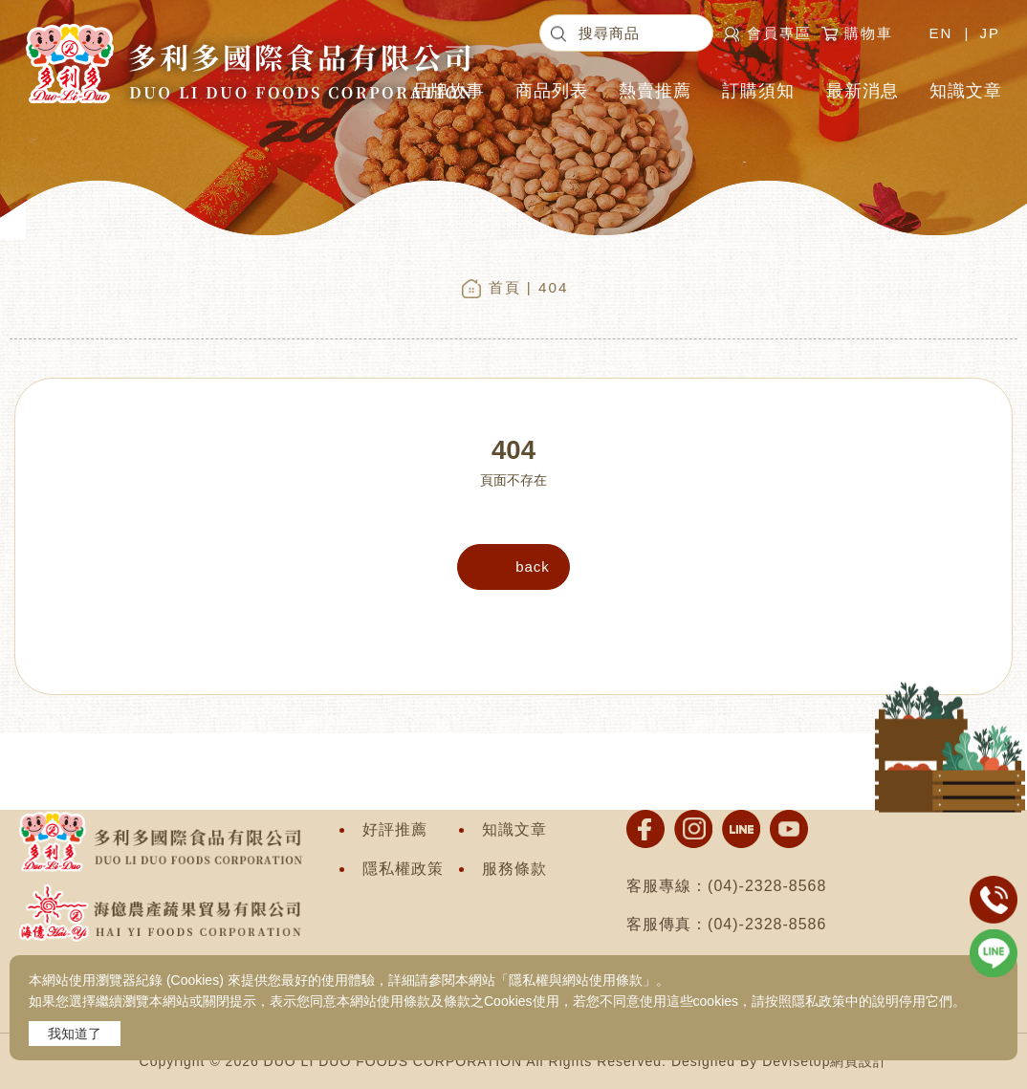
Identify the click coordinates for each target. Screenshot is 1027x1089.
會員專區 (779, 33)
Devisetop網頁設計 (824, 1061)
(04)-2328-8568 (767, 886)
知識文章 (965, 90)
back (532, 566)
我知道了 (74, 1033)
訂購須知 (758, 90)
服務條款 (514, 868)
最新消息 (862, 90)
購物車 (873, 33)
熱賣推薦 (655, 90)
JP (989, 33)
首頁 (505, 287)
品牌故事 (448, 90)
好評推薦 (394, 829)
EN (940, 33)
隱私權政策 (403, 868)
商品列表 (551, 90)
